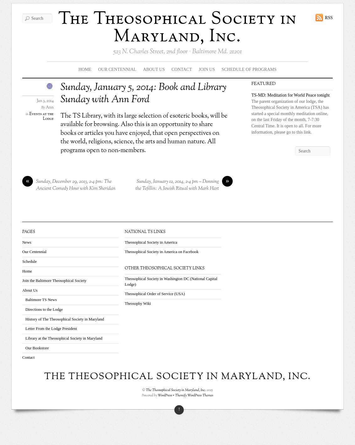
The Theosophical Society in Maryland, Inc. (177, 28)
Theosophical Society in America (151, 242)
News (26, 242)
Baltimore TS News (41, 300)
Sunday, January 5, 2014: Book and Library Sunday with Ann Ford (143, 93)
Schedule (29, 261)
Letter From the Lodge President (51, 328)
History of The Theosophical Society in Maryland (64, 319)
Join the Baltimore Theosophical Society (54, 280)
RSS (329, 17)
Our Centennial (117, 69)
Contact (182, 69)
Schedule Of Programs (249, 69)
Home (84, 69)
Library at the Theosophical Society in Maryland (63, 338)
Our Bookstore (37, 348)
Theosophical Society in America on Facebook (162, 252)
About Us (154, 69)
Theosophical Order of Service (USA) (155, 294)
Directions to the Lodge (44, 309)
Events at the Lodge (41, 116)
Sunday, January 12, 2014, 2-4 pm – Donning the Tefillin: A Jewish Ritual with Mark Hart (184, 185)
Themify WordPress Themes (194, 395)
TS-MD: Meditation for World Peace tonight (291, 95)
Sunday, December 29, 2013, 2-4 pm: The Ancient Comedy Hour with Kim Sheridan (68, 185)
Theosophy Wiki (138, 303)
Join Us (207, 69)
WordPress (165, 395)
